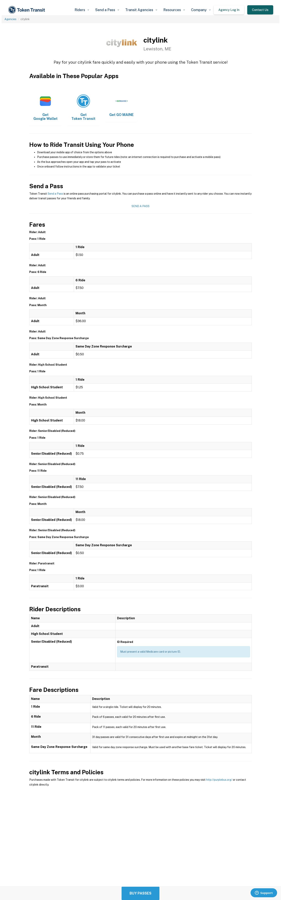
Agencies (10, 19)
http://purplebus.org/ (219, 779)
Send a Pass (55, 193)
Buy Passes (140, 893)
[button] (81, 10)
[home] (27, 10)
